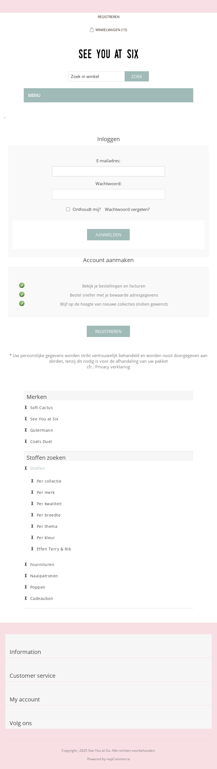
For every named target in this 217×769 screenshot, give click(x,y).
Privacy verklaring (112, 367)
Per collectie (49, 481)
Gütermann (41, 430)
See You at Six (44, 419)
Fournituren (42, 564)
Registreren (109, 16)
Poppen (37, 587)
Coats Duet (41, 441)
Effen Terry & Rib (54, 549)
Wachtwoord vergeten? (127, 209)
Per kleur (46, 537)
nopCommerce (118, 759)
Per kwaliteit (49, 503)
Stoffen (37, 468)
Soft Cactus (41, 407)
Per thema (47, 526)
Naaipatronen (44, 575)
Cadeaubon (41, 598)
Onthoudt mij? (87, 209)
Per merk (46, 492)
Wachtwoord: (108, 183)
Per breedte (49, 515)
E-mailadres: (108, 160)
